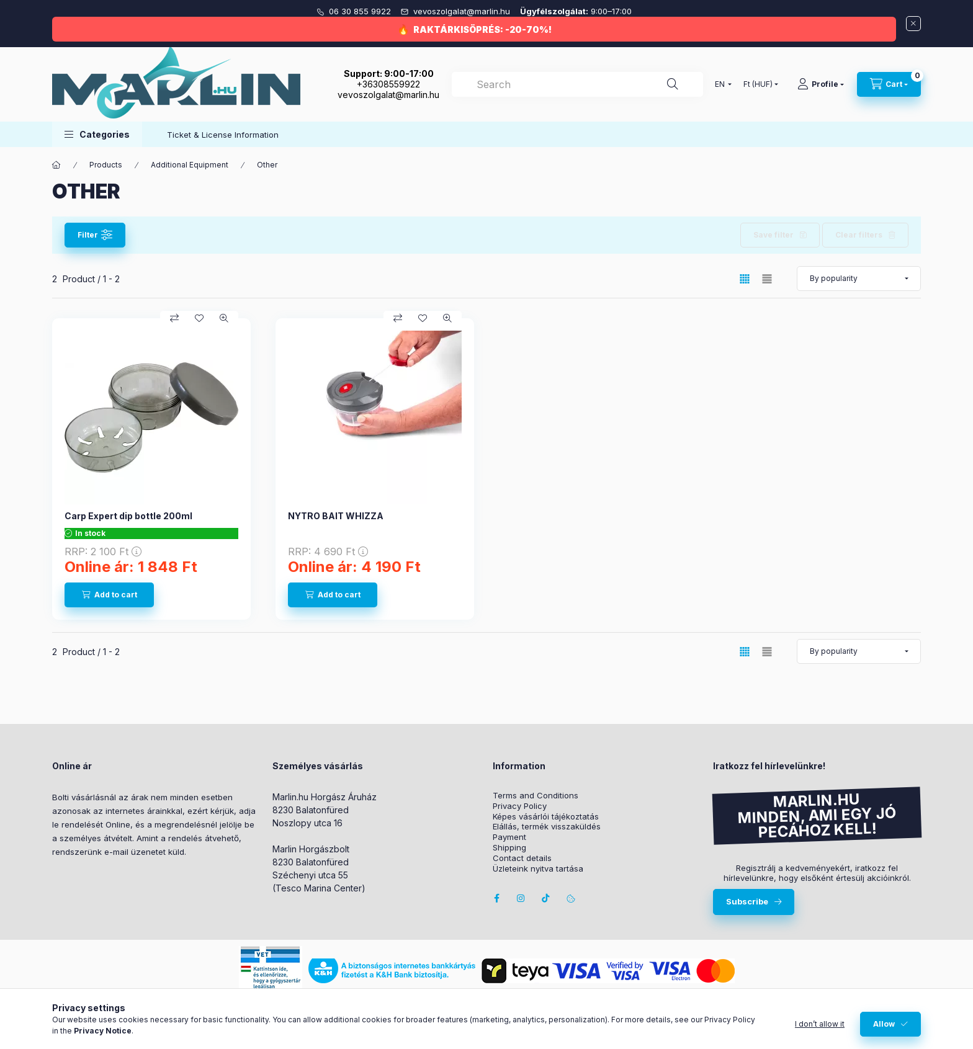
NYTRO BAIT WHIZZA (335, 516)
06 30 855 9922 (361, 11)
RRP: (103, 551)
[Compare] (174, 318)
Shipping (509, 847)
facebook (496, 898)
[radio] (767, 278)
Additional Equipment (189, 164)
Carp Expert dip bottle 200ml (128, 516)
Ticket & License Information (223, 135)
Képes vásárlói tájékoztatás (546, 816)
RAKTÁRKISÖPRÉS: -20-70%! (482, 29)
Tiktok (546, 898)
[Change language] (720, 84)
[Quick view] (224, 318)
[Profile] (820, 84)
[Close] (913, 23)
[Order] (859, 278)
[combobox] (577, 84)
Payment (509, 837)
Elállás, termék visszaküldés (547, 826)
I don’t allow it (820, 1024)
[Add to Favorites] (199, 318)
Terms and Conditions (535, 795)
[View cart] (889, 84)
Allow (884, 1024)
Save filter (773, 234)
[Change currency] (758, 84)
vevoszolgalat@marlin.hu (463, 11)
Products (105, 164)
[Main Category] (56, 165)
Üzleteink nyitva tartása (538, 868)
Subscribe (747, 901)
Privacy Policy (520, 806)
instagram (521, 898)
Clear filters (858, 234)
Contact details (522, 858)
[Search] (673, 84)
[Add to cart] (109, 595)
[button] (97, 134)
